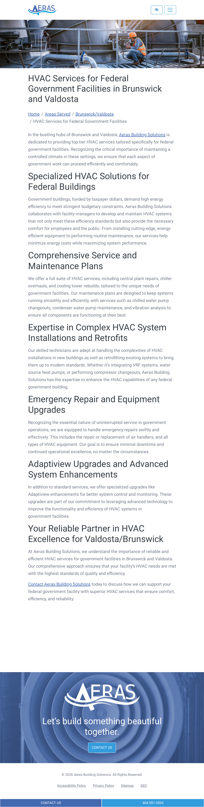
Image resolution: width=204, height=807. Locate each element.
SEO (144, 786)
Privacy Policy (103, 786)
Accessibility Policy (71, 786)
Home (34, 114)
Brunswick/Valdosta (95, 114)
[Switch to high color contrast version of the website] (157, 10)
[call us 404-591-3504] (153, 803)
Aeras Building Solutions (142, 134)
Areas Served (57, 114)
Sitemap (127, 786)
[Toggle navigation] (170, 10)
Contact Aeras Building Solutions (59, 584)
